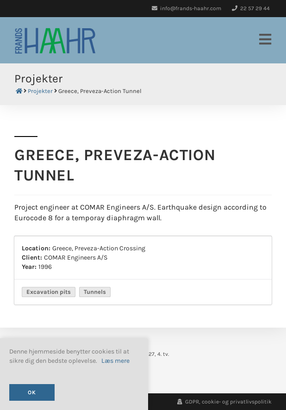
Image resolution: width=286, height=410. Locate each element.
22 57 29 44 (251, 8)
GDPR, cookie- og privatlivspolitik (224, 401)
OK (32, 392)
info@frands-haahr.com (186, 8)
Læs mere (115, 361)
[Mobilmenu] (265, 40)
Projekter (40, 91)
